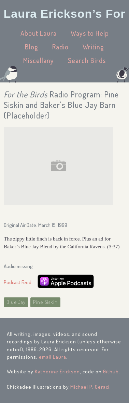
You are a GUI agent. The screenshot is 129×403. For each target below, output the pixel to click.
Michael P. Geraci (90, 387)
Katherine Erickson (57, 371)
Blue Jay (16, 302)
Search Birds (87, 60)
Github (111, 371)
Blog (31, 46)
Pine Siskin (45, 302)
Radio (60, 46)
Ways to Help (90, 33)
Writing (93, 46)
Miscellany (38, 60)
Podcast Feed (17, 282)
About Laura (38, 33)
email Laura (52, 357)
